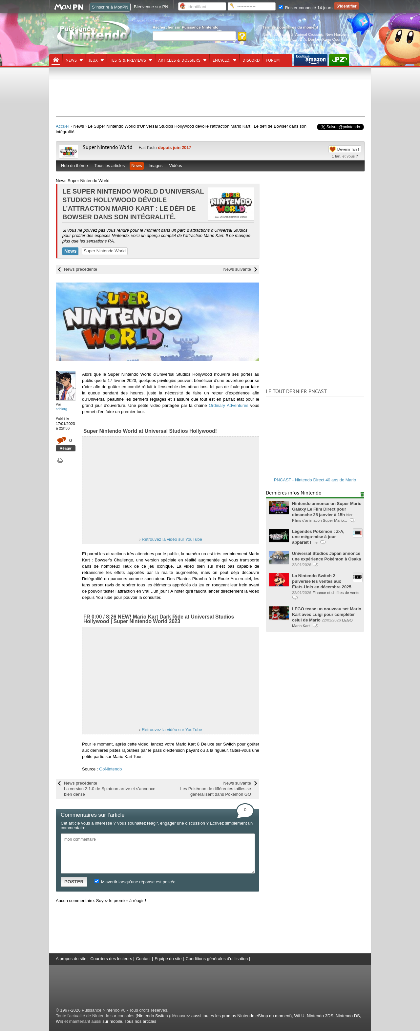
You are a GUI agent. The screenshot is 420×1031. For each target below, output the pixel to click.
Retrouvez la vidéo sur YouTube (172, 539)
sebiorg (61, 409)
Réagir (66, 448)
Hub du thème (74, 165)
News (71, 60)
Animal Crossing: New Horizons (322, 34)
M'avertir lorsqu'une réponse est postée (134, 881)
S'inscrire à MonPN (110, 7)
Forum (273, 60)
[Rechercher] (194, 36)
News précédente (80, 269)
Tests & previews (128, 60)
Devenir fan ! (348, 149)
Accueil (63, 126)
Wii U (299, 1015)
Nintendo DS (348, 1015)
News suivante (237, 269)
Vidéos (175, 165)
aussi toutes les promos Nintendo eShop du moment (240, 1015)
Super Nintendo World (108, 147)
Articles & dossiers (179, 60)
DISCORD (251, 60)
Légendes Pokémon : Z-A (284, 39)
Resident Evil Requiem (298, 44)
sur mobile (112, 1021)
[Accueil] (56, 60)
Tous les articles (109, 165)
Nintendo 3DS (320, 1015)
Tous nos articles (140, 1021)
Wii (59, 1021)
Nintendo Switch (152, 1015)
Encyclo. (221, 60)
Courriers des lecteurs (111, 958)
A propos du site (71, 958)
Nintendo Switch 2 (277, 34)
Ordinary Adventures (228, 405)
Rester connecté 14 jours (305, 7)
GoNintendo (110, 769)
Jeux (93, 60)
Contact (143, 958)
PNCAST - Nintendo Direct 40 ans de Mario (315, 479)
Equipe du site (168, 958)
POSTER (74, 881)
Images (156, 165)
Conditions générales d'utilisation (217, 958)
